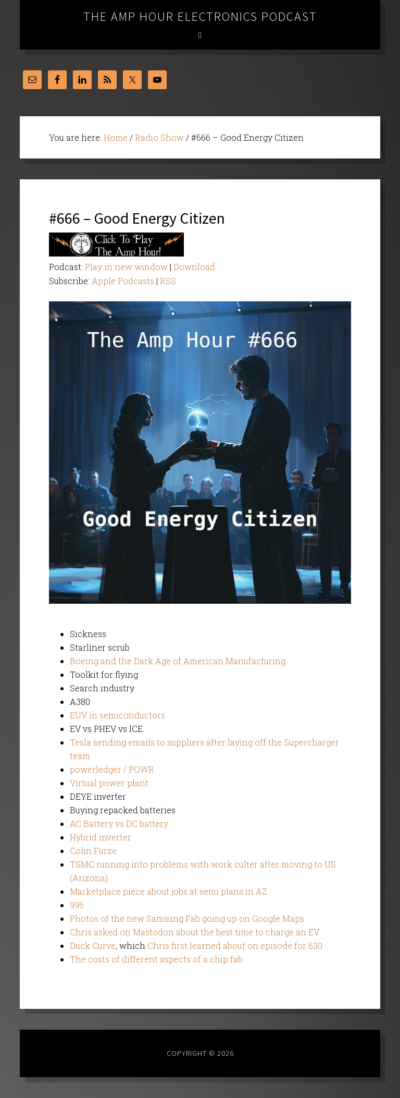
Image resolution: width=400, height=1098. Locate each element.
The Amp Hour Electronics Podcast (200, 16)
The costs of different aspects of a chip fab (156, 959)
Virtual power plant (109, 782)
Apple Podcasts (123, 280)
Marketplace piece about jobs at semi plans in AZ (168, 891)
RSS (168, 280)
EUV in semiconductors (117, 715)
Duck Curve (93, 945)
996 (77, 904)
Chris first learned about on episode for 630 (234, 945)
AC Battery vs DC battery (119, 823)
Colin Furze (93, 850)
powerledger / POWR (112, 769)
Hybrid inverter (100, 837)
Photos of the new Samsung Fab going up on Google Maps (187, 918)
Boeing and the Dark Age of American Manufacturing (177, 660)
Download (194, 266)
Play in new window (126, 266)
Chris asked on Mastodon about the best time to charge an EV (194, 931)
